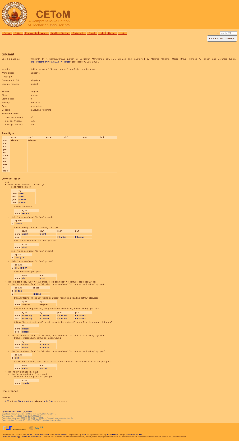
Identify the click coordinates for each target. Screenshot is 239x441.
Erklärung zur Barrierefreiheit (31, 437)
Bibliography (78, 33)
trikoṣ (42, 278)
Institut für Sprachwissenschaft (38, 435)
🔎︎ (218, 33)
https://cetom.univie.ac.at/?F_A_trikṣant (51, 62)
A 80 (7, 401)
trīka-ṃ (23, 268)
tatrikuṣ (43, 368)
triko (24, 278)
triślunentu (45, 344)
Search (92, 33)
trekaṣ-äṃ (20, 257)
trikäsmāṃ (27, 315)
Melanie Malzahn (61, 435)
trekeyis (22, 199)
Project (7, 33)
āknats (21, 401)
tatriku (25, 368)
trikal (24, 247)
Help (102, 33)
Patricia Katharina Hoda (133, 435)
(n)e (51, 401)
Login (122, 33)
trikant (25, 234)
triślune (25, 344)
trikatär (18, 223)
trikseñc (37, 294)
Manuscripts (31, 33)
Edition (17, 33)
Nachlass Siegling (59, 33)
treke (21, 193)
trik (16, 268)
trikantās (61, 237)
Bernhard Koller (112, 435)
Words (44, 33)
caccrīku (26, 383)
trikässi (25, 329)
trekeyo (22, 202)
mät (27, 401)
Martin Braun (86, 435)
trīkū (17, 358)
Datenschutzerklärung (11, 437)
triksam (18, 291)
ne (15, 401)
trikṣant (38, 401)
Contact (111, 33)
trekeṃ (25, 213)
